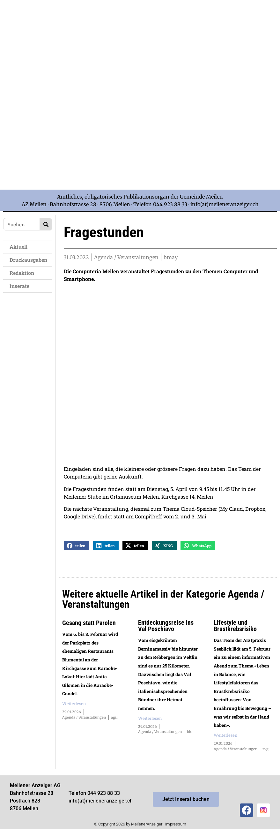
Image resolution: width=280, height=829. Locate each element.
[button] (76, 545)
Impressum (175, 824)
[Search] (46, 224)
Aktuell (18, 246)
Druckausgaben (28, 259)
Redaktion (22, 272)
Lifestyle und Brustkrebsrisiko (235, 626)
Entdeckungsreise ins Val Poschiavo (166, 626)
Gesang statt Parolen (89, 623)
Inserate (19, 286)
